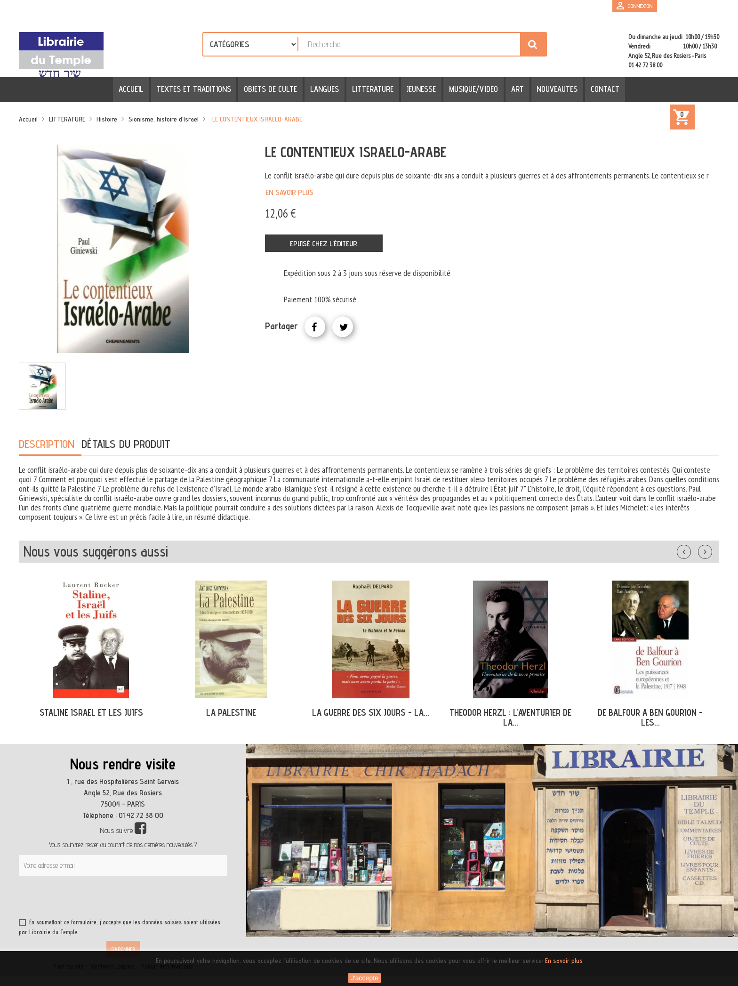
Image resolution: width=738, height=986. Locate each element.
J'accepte (364, 978)
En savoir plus (289, 192)
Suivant (711, 550)
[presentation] (109, 899)
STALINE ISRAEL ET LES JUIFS (91, 712)
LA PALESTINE (231, 712)
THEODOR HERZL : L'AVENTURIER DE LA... (510, 717)
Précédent (693, 550)
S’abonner (123, 949)
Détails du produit (125, 444)
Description (46, 444)
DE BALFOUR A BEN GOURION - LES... (650, 717)
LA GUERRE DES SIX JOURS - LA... (370, 712)
